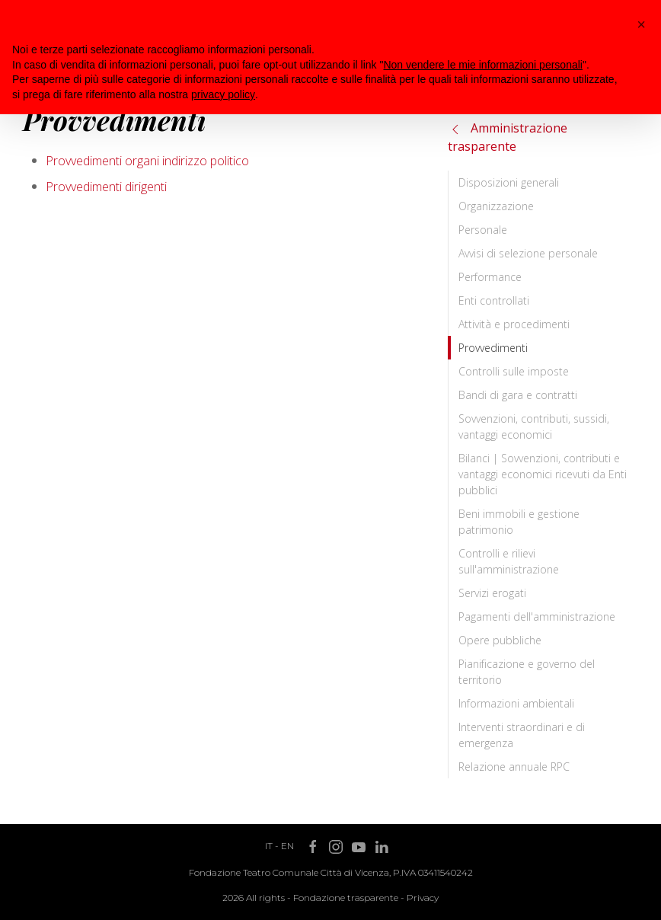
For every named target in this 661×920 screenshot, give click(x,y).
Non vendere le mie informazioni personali (482, 65)
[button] (641, 24)
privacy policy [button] (223, 94)
